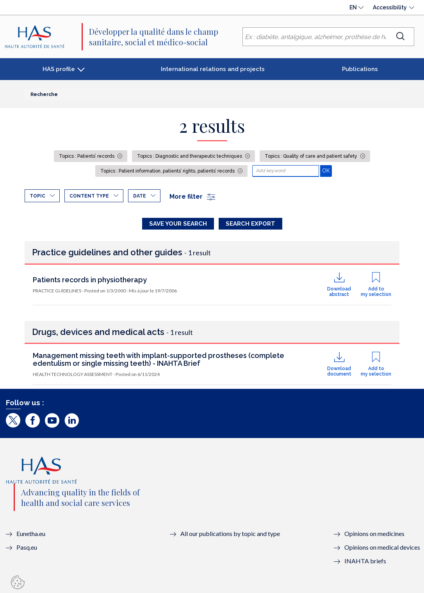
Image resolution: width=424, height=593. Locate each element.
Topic (37, 196)
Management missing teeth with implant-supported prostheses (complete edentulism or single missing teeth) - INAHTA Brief (158, 359)
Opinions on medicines (374, 533)
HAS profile (59, 69)
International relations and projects (213, 69)
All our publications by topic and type (230, 533)
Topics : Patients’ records (87, 156)
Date (139, 196)
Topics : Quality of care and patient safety (311, 156)
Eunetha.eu (30, 533)
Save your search (178, 223)
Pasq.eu (26, 547)
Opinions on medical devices (382, 547)
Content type (89, 196)
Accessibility (390, 7)
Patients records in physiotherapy (90, 280)
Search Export (250, 223)
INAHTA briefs (365, 561)
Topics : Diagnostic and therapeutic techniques (190, 156)
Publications (360, 69)
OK (327, 170)
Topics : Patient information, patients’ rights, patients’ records (168, 171)
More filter (192, 196)
